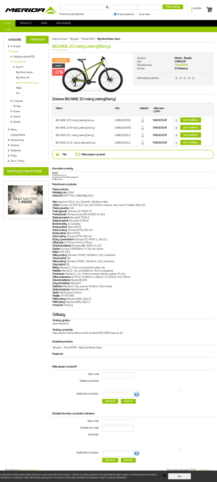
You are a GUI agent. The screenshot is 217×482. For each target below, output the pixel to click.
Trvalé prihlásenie (125, 14)
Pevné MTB (70, 347)
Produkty (26, 23)
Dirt (18, 93)
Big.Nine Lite (22, 77)
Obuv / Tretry (17, 160)
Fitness (17, 106)
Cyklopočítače (17, 134)
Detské (16, 121)
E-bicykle (15, 46)
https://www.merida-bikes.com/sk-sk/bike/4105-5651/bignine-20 (87, 332)
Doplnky (14, 145)
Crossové (18, 101)
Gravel (16, 111)
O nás (7, 23)
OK (179, 476)
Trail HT (19, 67)
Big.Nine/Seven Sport (27, 82)
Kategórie (14, 39)
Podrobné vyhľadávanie (71, 14)
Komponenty (17, 140)
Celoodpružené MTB (23, 56)
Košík (44, 23)
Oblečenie (15, 150)
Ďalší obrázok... (137, 396)
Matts (19, 87)
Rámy (13, 129)
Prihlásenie (63, 23)
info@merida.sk (57, 179)
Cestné (16, 116)
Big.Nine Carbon (24, 72)
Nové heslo (144, 14)
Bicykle (57, 347)
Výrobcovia (37, 39)
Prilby (13, 155)
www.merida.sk (60, 323)
